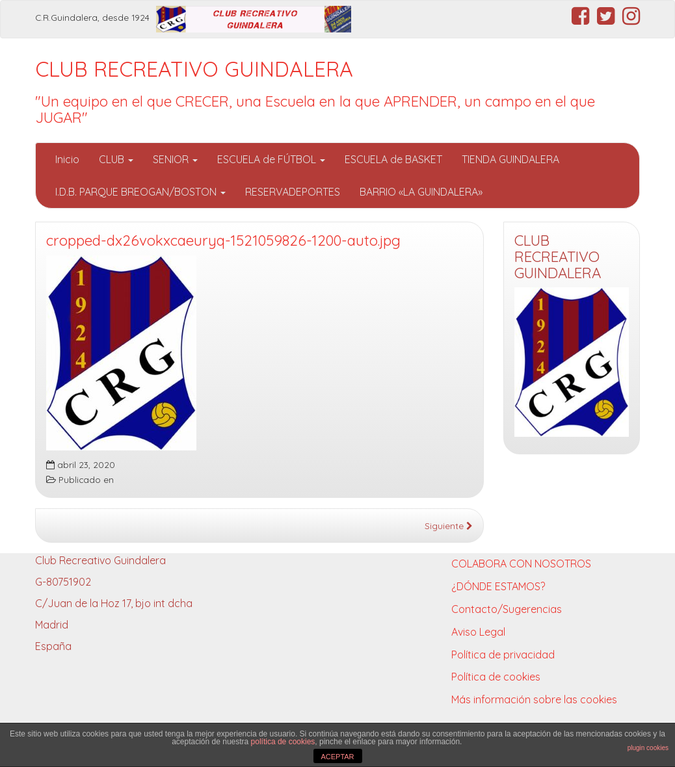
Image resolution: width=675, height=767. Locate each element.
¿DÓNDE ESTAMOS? (498, 586)
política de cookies (283, 741)
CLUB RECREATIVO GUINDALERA (194, 69)
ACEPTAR (337, 756)
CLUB (116, 159)
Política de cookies (495, 676)
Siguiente (449, 525)
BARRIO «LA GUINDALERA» (421, 191)
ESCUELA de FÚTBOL (271, 159)
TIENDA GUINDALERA (510, 159)
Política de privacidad (503, 654)
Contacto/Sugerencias (506, 609)
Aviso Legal (478, 631)
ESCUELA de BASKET (393, 159)
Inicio (67, 159)
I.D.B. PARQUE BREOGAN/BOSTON (140, 191)
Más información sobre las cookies (534, 699)
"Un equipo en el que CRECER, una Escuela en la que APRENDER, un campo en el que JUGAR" (315, 109)
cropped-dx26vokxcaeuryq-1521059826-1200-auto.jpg (223, 240)
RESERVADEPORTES (292, 191)
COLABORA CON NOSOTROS (521, 563)
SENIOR (175, 159)
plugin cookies (648, 747)
